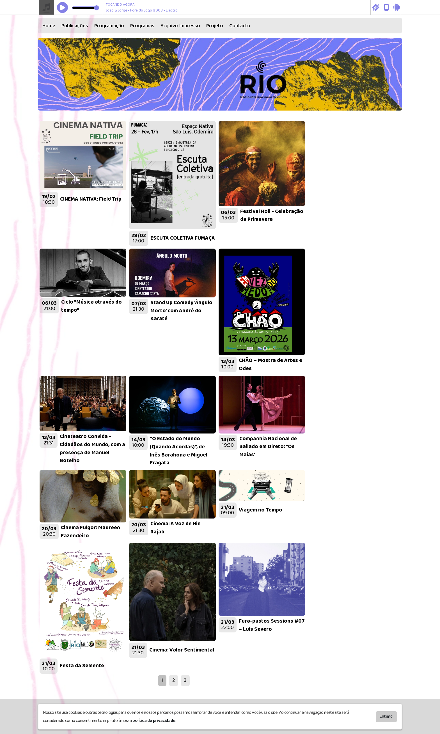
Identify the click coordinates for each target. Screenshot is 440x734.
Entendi (386, 716)
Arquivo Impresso (180, 26)
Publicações (74, 26)
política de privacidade (153, 720)
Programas (142, 26)
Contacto (239, 26)
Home (48, 26)
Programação (109, 26)
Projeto (214, 26)
